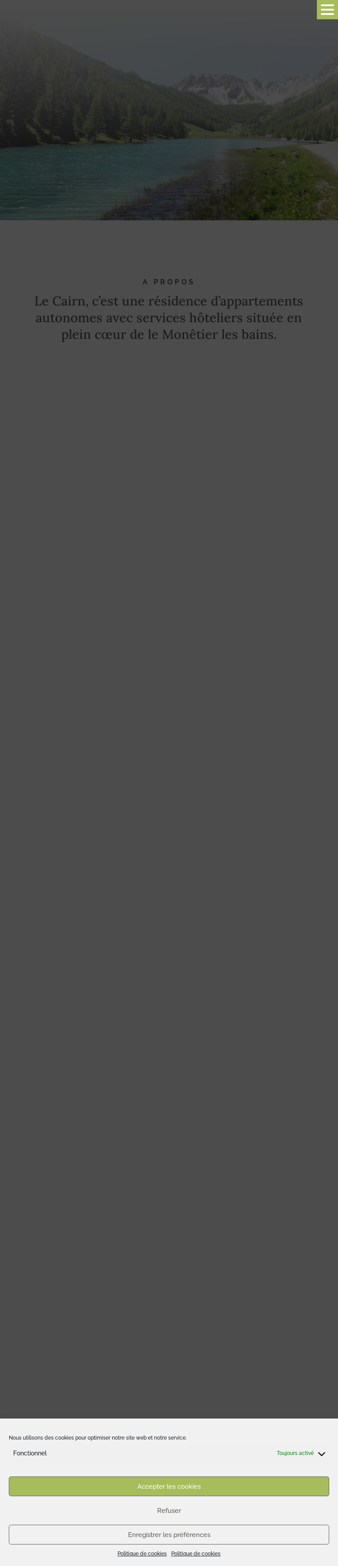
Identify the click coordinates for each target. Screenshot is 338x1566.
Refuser (169, 1511)
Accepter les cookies (169, 1487)
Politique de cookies (142, 1554)
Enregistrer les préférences (169, 1535)
